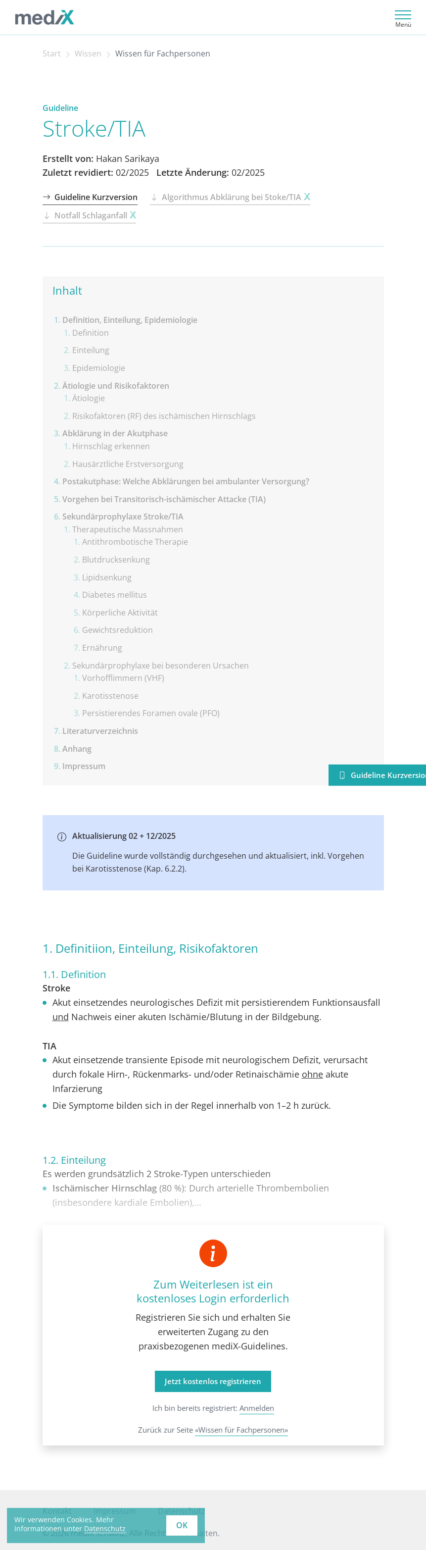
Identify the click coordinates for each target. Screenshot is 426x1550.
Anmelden (256, 1408)
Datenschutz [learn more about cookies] (105, 1528)
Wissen (88, 53)
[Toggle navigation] (401, 17)
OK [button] (182, 1525)
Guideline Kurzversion (90, 197)
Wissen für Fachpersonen (162, 53)
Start (52, 53)
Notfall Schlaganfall (89, 215)
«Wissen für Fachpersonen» (241, 1430)
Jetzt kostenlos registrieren (213, 1381)
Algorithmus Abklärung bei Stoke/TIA (230, 197)
